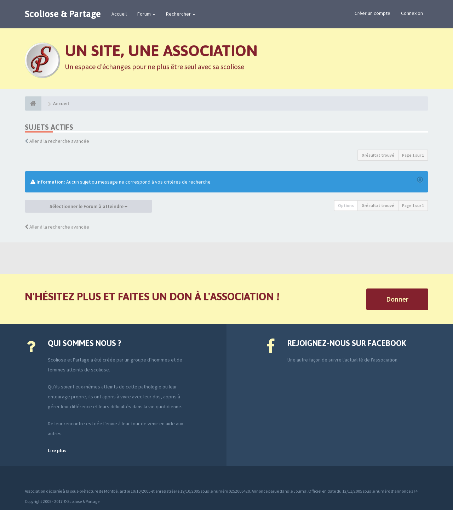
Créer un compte (372, 13)
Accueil (119, 14)
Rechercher (180, 14)
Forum (146, 14)
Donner (397, 299)
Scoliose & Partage (63, 14)
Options (346, 205)
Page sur (413, 155)
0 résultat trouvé (378, 155)
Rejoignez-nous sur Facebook (346, 343)
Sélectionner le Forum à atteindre (88, 206)
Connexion (412, 13)
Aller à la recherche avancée (59, 141)
